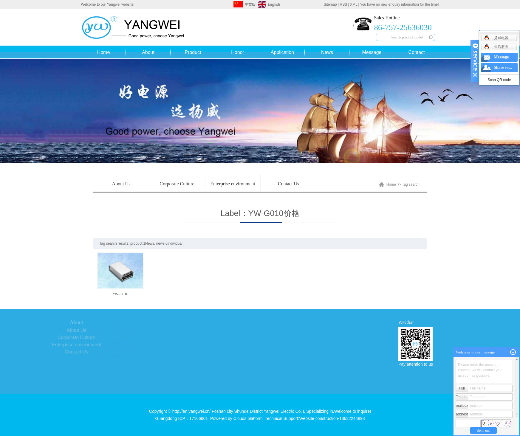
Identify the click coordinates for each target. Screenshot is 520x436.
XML (353, 4)
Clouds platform (248, 418)
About (148, 52)
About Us (121, 183)
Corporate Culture (177, 183)
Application (282, 52)
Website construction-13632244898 (332, 418)
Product (193, 52)
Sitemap (330, 4)
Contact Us (288, 183)
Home (103, 52)
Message (372, 52)
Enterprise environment (232, 183)
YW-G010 (120, 294)
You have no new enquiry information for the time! (399, 4)
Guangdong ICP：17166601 (181, 418)
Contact (416, 52)
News (327, 52)
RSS (343, 4)
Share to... (503, 67)
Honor (237, 52)
